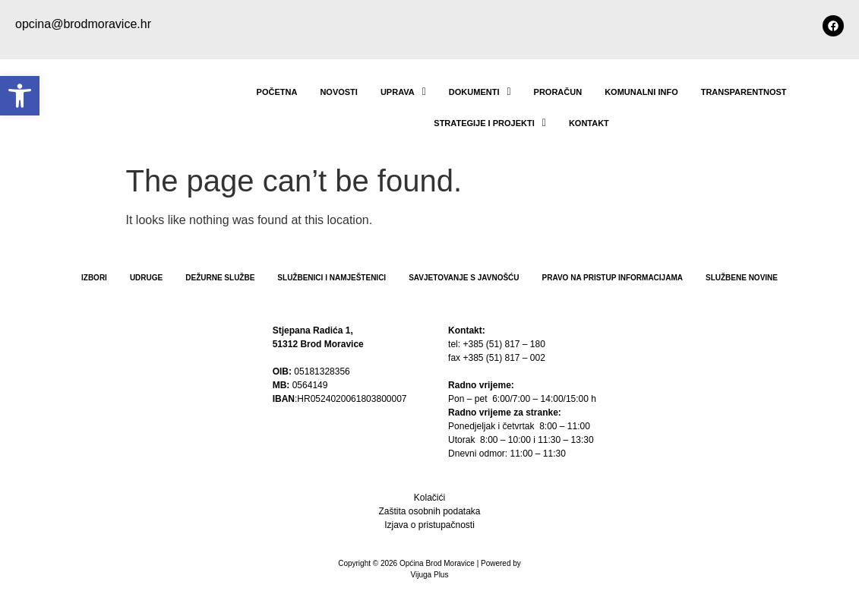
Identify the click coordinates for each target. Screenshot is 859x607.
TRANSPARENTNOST (744, 91)
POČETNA (277, 91)
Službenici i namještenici (331, 277)
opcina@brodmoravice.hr (83, 23)
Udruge (146, 277)
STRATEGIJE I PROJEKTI (490, 123)
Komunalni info (641, 91)
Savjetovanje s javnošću (464, 277)
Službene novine (742, 277)
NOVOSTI (339, 91)
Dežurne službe (219, 277)
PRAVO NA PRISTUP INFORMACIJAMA (612, 277)
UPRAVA (403, 92)
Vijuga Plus (430, 575)
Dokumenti (480, 92)
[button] (19, 95)
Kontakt (589, 123)
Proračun (558, 91)
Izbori (94, 277)
